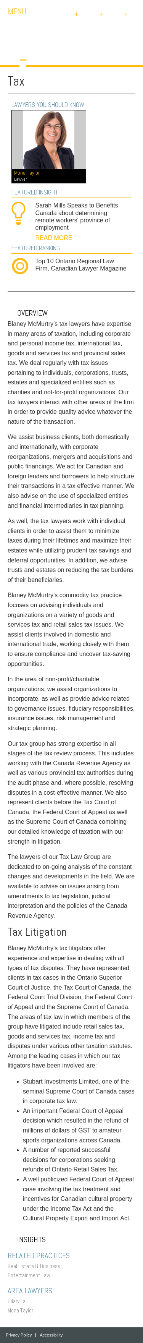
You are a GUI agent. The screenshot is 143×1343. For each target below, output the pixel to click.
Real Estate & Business (35, 1266)
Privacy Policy (19, 1335)
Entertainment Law (30, 1275)
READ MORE (53, 238)
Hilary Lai (19, 1301)
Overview (28, 313)
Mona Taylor (22, 1310)
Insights (27, 1239)
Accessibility (51, 1335)
